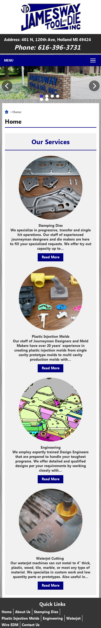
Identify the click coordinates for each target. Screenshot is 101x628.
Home (6, 112)
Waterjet (73, 618)
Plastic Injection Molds (20, 618)
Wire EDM (10, 624)
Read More (51, 257)
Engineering (53, 618)
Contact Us (31, 624)
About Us (22, 611)
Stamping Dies (46, 611)
